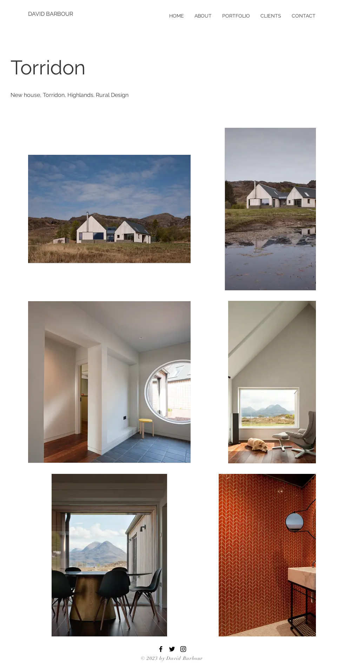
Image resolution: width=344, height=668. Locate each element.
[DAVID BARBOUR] (51, 14)
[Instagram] (183, 649)
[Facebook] (161, 649)
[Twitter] (172, 649)
